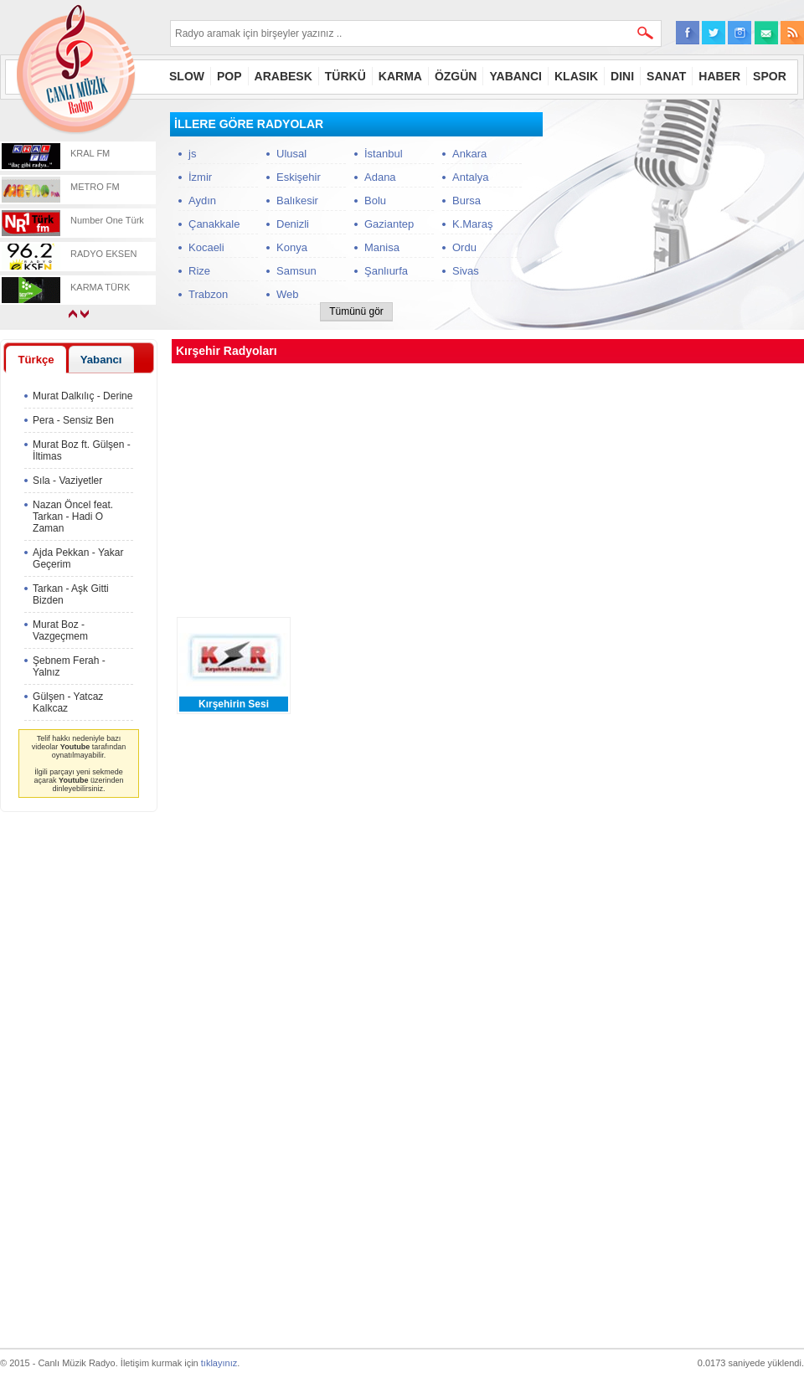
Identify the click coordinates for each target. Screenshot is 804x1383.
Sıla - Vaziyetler (67, 480)
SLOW (186, 76)
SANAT (666, 76)
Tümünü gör (356, 311)
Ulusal (291, 153)
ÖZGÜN (456, 76)
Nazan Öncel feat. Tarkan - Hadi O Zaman (73, 516)
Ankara (469, 153)
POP (229, 76)
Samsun (296, 271)
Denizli (292, 224)
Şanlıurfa (386, 271)
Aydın (202, 200)
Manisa (381, 247)
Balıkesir (297, 200)
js (192, 153)
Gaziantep (389, 224)
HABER (719, 76)
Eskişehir (298, 177)
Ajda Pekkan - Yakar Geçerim (78, 558)
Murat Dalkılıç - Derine (82, 396)
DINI (622, 76)
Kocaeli (206, 247)
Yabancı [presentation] (101, 359)
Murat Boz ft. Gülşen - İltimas (82, 450)
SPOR (769, 76)
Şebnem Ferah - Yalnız (69, 666)
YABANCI (515, 76)
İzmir (200, 177)
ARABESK (283, 76)
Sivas (465, 271)
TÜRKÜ (345, 76)
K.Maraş (472, 224)
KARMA (400, 76)
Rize (199, 271)
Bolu (375, 200)
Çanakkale (214, 224)
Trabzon (208, 294)
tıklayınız (219, 1363)
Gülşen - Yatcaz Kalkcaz (68, 702)
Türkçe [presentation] (36, 359)
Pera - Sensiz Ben (73, 420)
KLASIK (576, 76)
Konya (291, 247)
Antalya (470, 177)
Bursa (466, 200)
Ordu (464, 247)
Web (287, 294)
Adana (380, 177)
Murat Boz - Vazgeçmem (60, 630)
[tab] (36, 359)
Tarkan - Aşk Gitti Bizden (71, 594)
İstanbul (383, 153)
